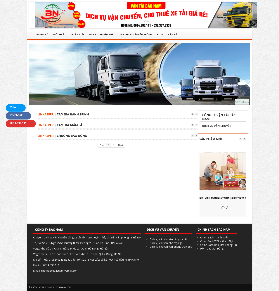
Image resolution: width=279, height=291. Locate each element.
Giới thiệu (59, 34)
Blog (160, 34)
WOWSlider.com (242, 102)
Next (120, 145)
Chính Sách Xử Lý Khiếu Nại (216, 241)
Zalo (11, 107)
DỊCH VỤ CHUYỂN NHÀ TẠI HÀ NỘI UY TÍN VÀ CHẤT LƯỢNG (224, 198)
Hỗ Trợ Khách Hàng (211, 248)
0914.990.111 (17, 123)
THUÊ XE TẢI (77, 34)
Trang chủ (41, 34)
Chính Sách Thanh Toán (214, 237)
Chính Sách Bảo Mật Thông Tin (218, 245)
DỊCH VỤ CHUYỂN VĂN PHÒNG (135, 34)
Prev (102, 145)
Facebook (15, 115)
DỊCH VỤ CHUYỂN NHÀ (101, 34)
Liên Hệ (172, 34)
